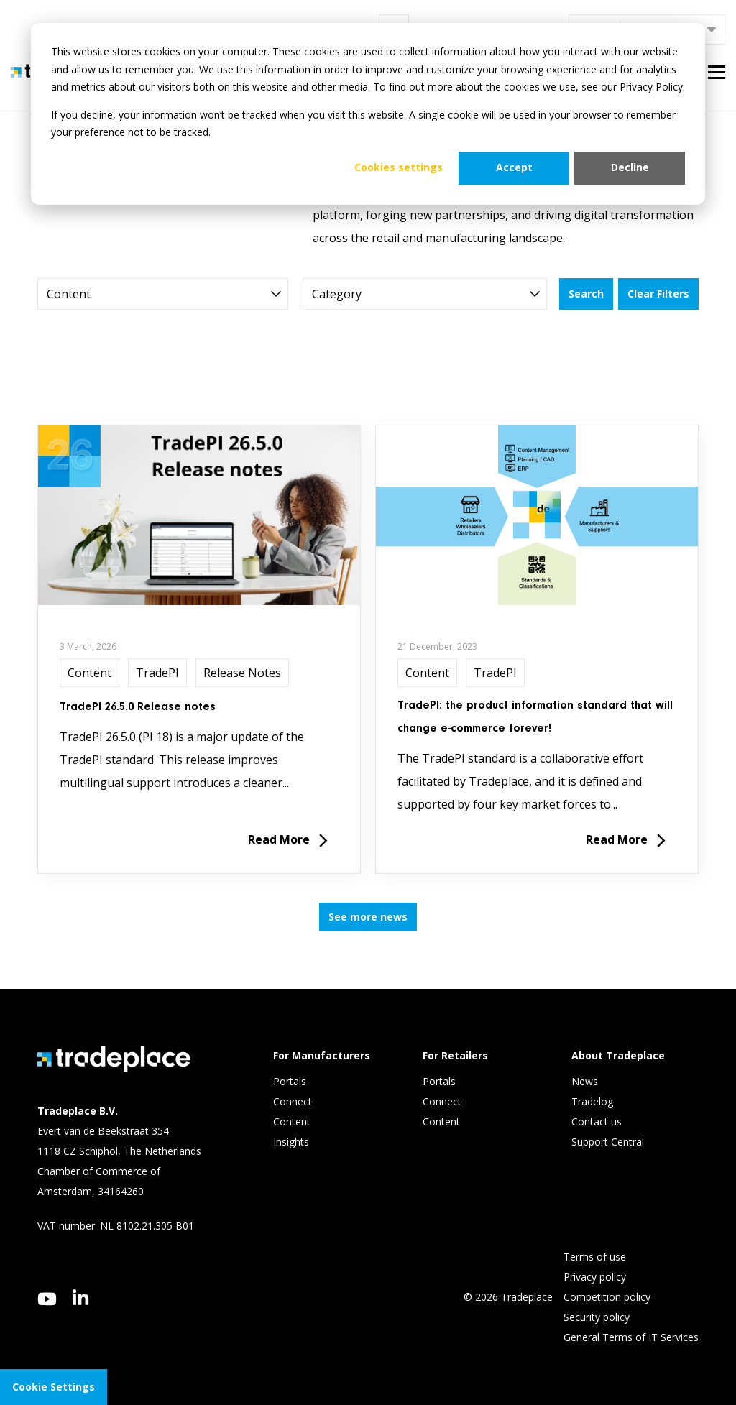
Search (586, 293)
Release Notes (242, 673)
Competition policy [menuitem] (607, 1297)
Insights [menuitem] (292, 1141)
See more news (368, 916)
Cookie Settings (53, 1387)
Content (89, 673)
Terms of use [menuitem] (595, 1256)
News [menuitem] (584, 1081)
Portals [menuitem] (289, 1081)
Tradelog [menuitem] (593, 1101)
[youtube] (47, 1299)
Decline (630, 167)
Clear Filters (658, 293)
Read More (288, 842)
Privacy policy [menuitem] (595, 1277)
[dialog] (368, 114)
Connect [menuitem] (294, 1101)
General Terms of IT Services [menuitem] (631, 1337)
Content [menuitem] (293, 1121)
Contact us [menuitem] (596, 1121)
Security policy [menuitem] (597, 1317)
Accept (514, 167)
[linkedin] (81, 1297)
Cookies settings (398, 167)
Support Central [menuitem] (607, 1141)
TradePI (157, 673)
